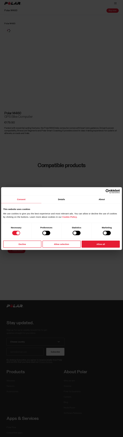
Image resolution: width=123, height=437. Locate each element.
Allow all (100, 244)
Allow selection (61, 244)
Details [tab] (61, 199)
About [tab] (102, 199)
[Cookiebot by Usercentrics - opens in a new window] (108, 191)
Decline (22, 244)
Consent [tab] (21, 199)
